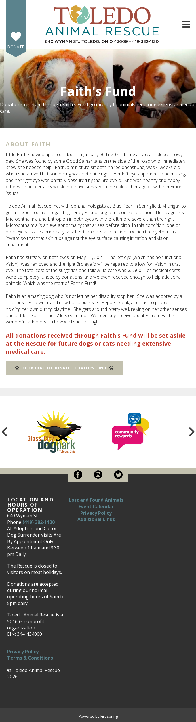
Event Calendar (96, 506)
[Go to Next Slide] (191, 432)
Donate (15, 46)
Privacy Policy (23, 651)
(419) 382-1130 (38, 522)
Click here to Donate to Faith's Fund (64, 368)
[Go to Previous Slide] (4, 432)
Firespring (109, 716)
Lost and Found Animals (96, 500)
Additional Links (96, 519)
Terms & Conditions (30, 658)
